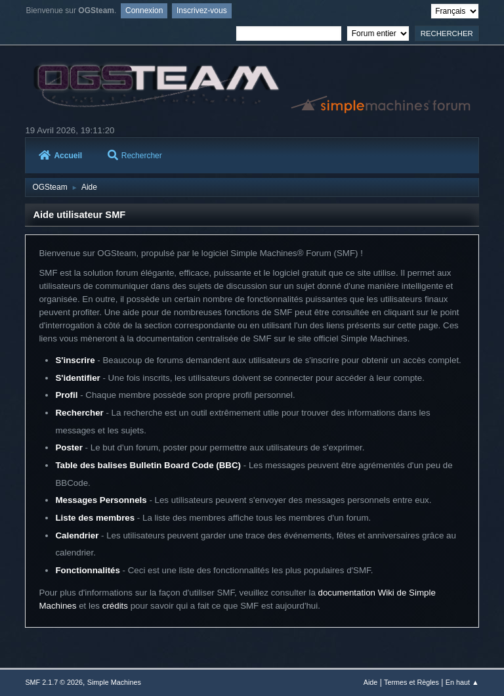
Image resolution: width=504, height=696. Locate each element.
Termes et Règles (411, 682)
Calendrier (76, 535)
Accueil (60, 155)
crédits (115, 606)
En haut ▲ (462, 682)
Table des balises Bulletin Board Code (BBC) (148, 465)
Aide (371, 682)
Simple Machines (114, 682)
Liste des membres (95, 518)
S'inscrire (74, 360)
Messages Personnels (100, 500)
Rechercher (135, 155)
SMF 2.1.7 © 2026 (54, 682)
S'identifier (77, 378)
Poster (68, 447)
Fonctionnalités (87, 570)
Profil (66, 395)
